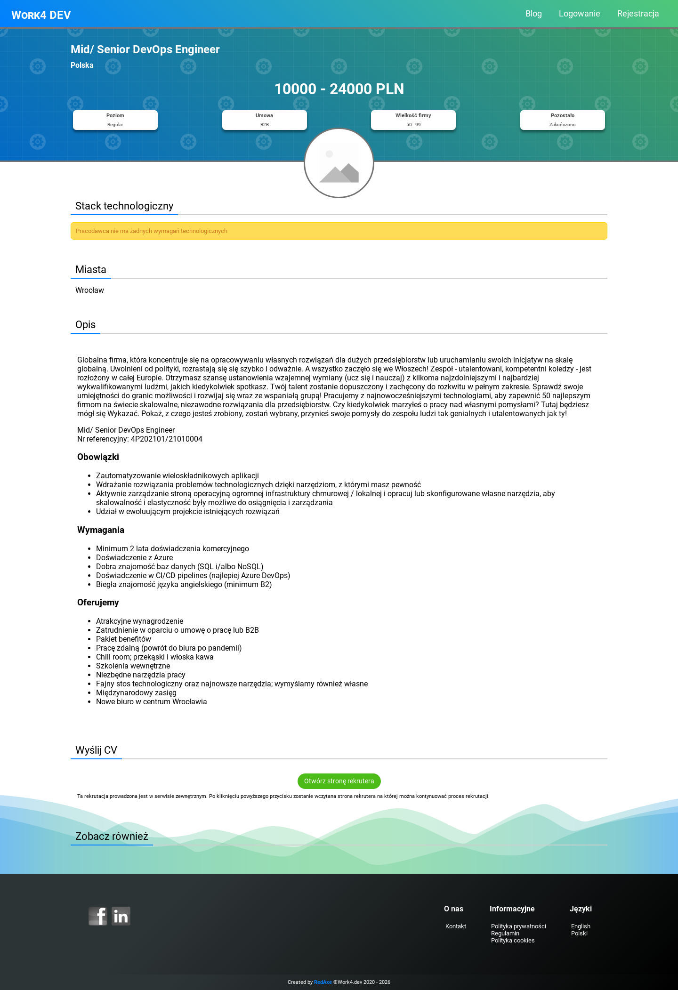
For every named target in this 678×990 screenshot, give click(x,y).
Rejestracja (638, 13)
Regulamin (505, 933)
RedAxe (323, 982)
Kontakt (455, 926)
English (580, 926)
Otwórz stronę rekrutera (339, 781)
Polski (579, 933)
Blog (533, 13)
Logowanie (579, 13)
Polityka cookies (513, 940)
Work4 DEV (41, 15)
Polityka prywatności (518, 926)
